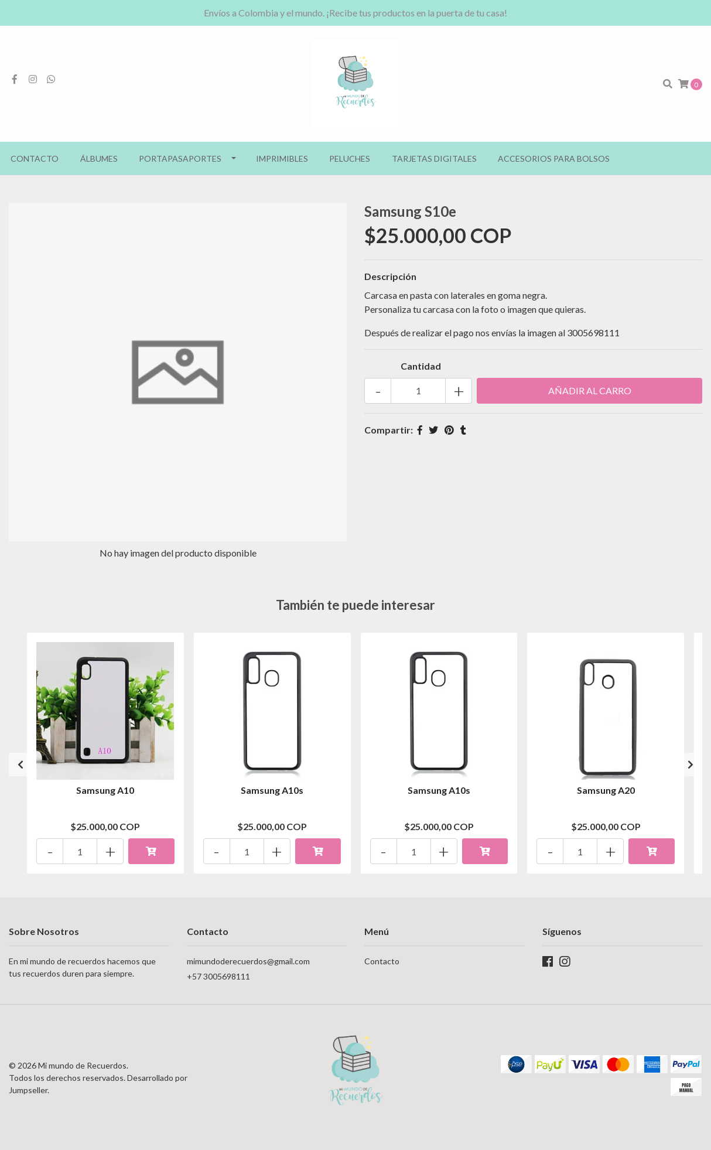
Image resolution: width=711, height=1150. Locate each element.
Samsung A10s (272, 790)
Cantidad (421, 365)
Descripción (390, 276)
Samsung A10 (105, 790)
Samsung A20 (606, 790)
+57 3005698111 (218, 976)
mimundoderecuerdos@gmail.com (248, 961)
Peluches (349, 158)
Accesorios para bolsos (554, 158)
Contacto (35, 158)
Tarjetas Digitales (434, 158)
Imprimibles (282, 158)
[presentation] (20, 764)
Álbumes (99, 158)
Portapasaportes (180, 158)
